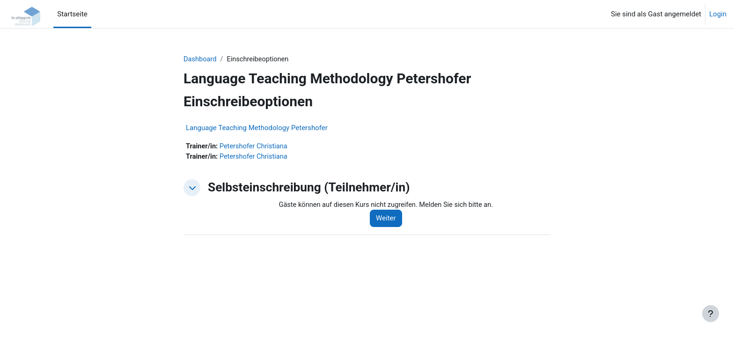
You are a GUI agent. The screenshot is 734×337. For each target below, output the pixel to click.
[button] (192, 188)
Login (718, 14)
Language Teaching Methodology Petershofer (257, 128)
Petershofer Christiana (255, 147)
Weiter (389, 219)
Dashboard (201, 59)
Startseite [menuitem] (72, 14)
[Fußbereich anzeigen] (710, 313)
